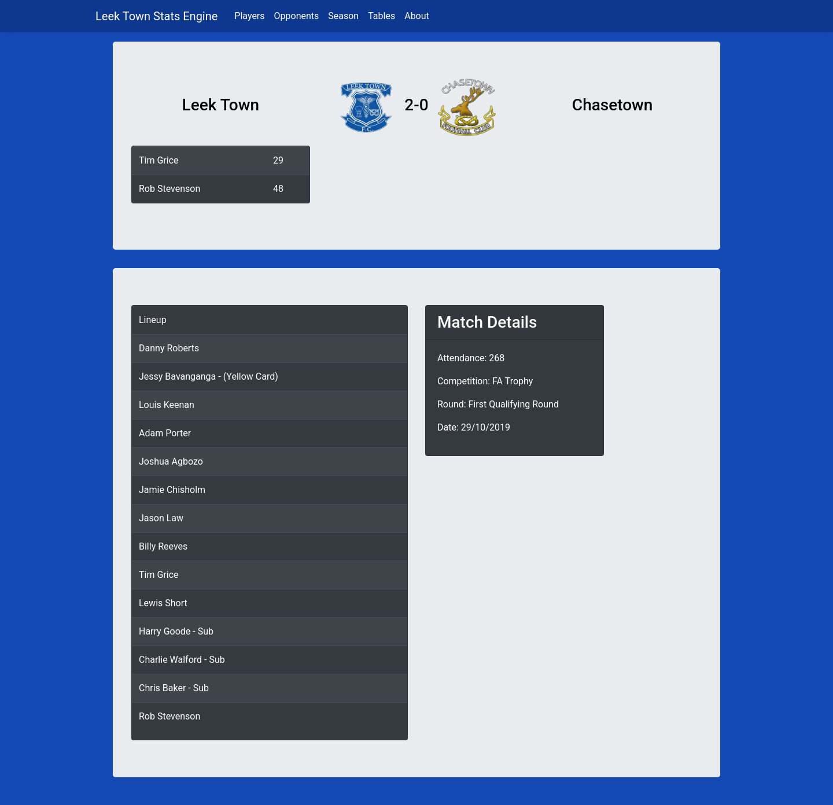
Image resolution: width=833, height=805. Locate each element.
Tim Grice (159, 160)
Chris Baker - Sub (174, 687)
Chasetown (612, 104)
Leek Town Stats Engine (157, 16)
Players (249, 15)
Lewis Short (163, 603)
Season (343, 15)
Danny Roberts (169, 348)
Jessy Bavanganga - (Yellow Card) (208, 376)
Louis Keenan (166, 404)
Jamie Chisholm (172, 489)
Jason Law (161, 518)
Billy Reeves (163, 546)
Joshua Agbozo (171, 461)
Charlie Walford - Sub (182, 659)
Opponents (296, 15)
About (416, 15)
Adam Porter (165, 433)
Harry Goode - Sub (176, 631)
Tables (381, 15)
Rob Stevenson (169, 188)
